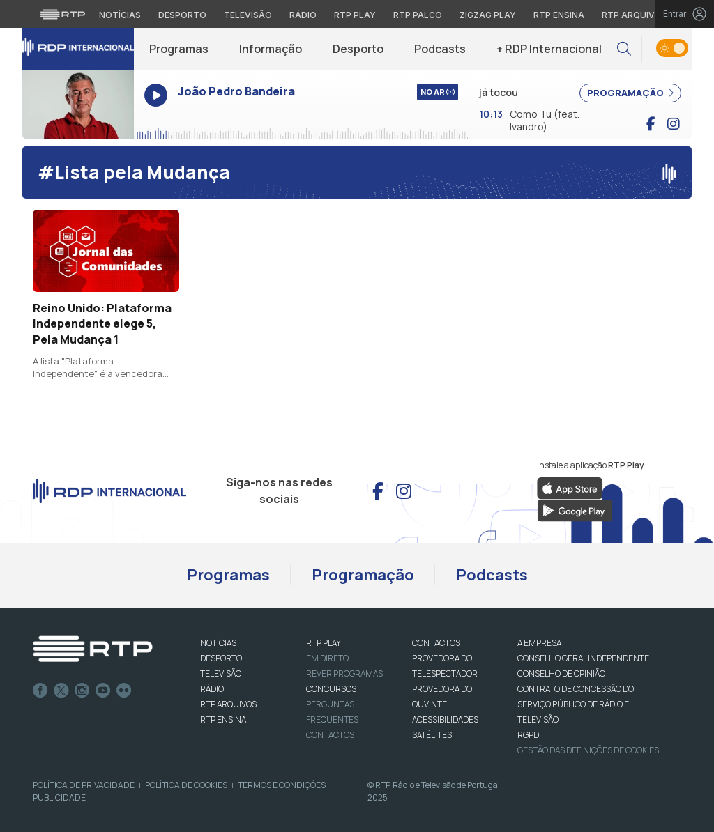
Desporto (358, 48)
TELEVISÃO (220, 673)
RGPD (528, 735)
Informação (270, 48)
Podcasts (440, 48)
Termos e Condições (282, 785)
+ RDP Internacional (549, 48)
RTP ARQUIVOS (228, 704)
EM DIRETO (327, 658)
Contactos (330, 735)
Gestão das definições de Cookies (588, 750)
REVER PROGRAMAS (344, 673)
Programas (178, 48)
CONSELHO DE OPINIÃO (561, 673)
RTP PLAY (323, 643)
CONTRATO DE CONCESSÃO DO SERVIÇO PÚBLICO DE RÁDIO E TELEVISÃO (575, 704)
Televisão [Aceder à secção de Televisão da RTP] (248, 15)
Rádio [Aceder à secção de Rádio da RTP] (303, 15)
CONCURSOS (331, 689)
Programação (363, 574)
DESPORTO (221, 658)
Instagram (82, 690)
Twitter (61, 690)
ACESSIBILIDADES (445, 719)
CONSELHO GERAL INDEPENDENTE (583, 658)
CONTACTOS (436, 643)
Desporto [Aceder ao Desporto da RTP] (182, 15)
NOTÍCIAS (218, 643)
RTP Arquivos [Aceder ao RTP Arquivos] (634, 15)
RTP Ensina (223, 719)
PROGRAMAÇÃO (630, 92)
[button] (624, 49)
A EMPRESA (539, 643)
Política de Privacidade (84, 785)
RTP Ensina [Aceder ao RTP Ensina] (558, 15)
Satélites (432, 735)
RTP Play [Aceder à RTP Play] (355, 15)
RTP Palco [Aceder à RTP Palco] (417, 15)
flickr (124, 690)
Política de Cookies (186, 785)
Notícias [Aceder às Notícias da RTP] (120, 15)
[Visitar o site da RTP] (62, 14)
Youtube (103, 690)
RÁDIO (212, 689)
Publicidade (59, 797)
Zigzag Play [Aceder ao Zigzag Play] (487, 15)
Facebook (40, 690)
